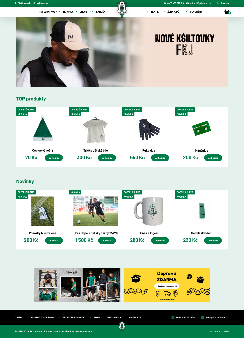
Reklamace (114, 317)
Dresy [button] (83, 11)
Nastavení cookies (219, 331)
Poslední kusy (48, 11)
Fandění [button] (101, 11)
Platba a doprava (42, 317)
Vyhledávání (40, 3)
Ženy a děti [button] (174, 11)
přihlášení (223, 3)
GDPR (97, 317)
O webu (19, 317)
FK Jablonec (36, 331)
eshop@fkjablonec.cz (198, 3)
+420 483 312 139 (174, 3)
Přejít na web (22, 3)
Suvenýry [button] (196, 11)
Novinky (68, 11)
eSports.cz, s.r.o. (55, 331)
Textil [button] (155, 11)
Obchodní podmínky (74, 317)
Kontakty (135, 317)
